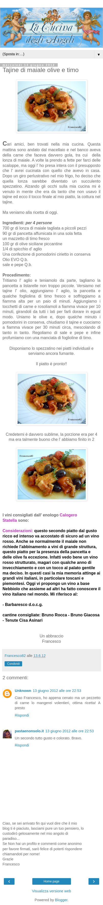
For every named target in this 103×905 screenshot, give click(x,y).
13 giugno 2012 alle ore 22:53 (57, 691)
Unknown (23, 691)
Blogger (61, 900)
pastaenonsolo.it (29, 731)
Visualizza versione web (51, 891)
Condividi (13, 664)
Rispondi (22, 715)
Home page (51, 881)
